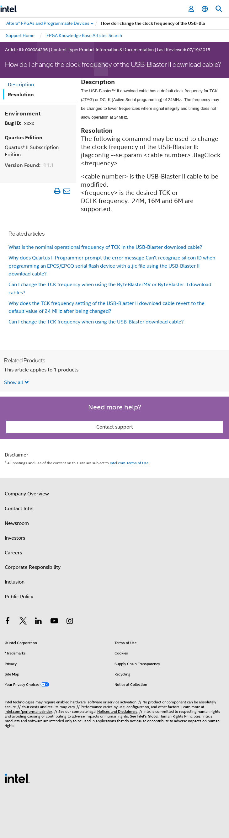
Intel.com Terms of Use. (129, 463)
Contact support (114, 427)
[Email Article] (67, 191)
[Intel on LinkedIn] (38, 621)
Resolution (21, 94)
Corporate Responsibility (33, 567)
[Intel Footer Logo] (17, 778)
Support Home (20, 35)
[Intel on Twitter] (23, 621)
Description (21, 85)
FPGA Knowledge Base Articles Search (84, 35)
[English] (205, 9)
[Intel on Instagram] (69, 621)
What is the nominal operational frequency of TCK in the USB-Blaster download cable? (105, 247)
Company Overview (27, 494)
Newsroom (17, 523)
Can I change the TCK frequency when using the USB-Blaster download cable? (96, 322)
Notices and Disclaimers (117, 711)
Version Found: (29, 165)
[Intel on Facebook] (7, 621)
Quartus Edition (23, 137)
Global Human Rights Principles (174, 716)
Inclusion (14, 582)
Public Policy (19, 597)
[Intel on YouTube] (54, 621)
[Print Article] (57, 191)
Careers (13, 553)
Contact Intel (19, 508)
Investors (15, 538)
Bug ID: (19, 123)
